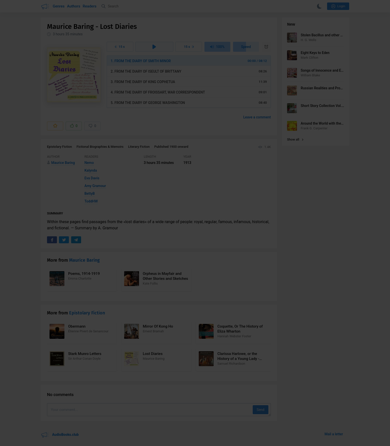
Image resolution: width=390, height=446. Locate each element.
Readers (90, 6)
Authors (73, 6)
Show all (295, 139)
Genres (59, 6)
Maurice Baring (84, 260)
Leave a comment (257, 117)
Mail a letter (334, 434)
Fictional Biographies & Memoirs (100, 147)
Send (260, 410)
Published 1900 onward (171, 147)
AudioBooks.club (60, 435)
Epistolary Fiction (59, 147)
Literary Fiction (139, 147)
